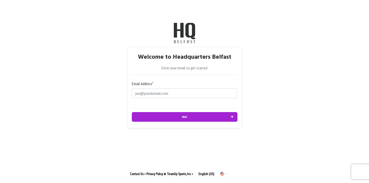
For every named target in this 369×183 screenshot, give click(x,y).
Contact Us (137, 174)
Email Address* (142, 83)
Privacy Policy (154, 174)
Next (184, 117)
